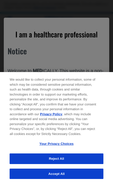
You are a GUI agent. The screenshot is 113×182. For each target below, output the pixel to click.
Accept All (56, 176)
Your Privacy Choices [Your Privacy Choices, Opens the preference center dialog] (56, 146)
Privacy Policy (51, 116)
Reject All (56, 161)
